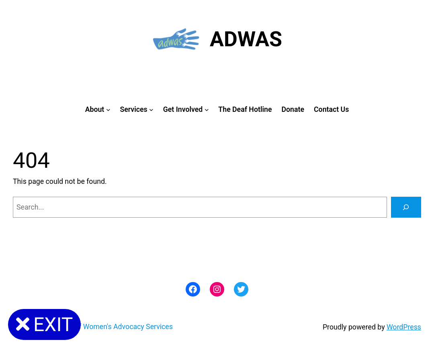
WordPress (404, 327)
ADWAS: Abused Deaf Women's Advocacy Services (93, 327)
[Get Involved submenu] (207, 109)
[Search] (406, 207)
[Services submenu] (151, 109)
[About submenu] (108, 109)
